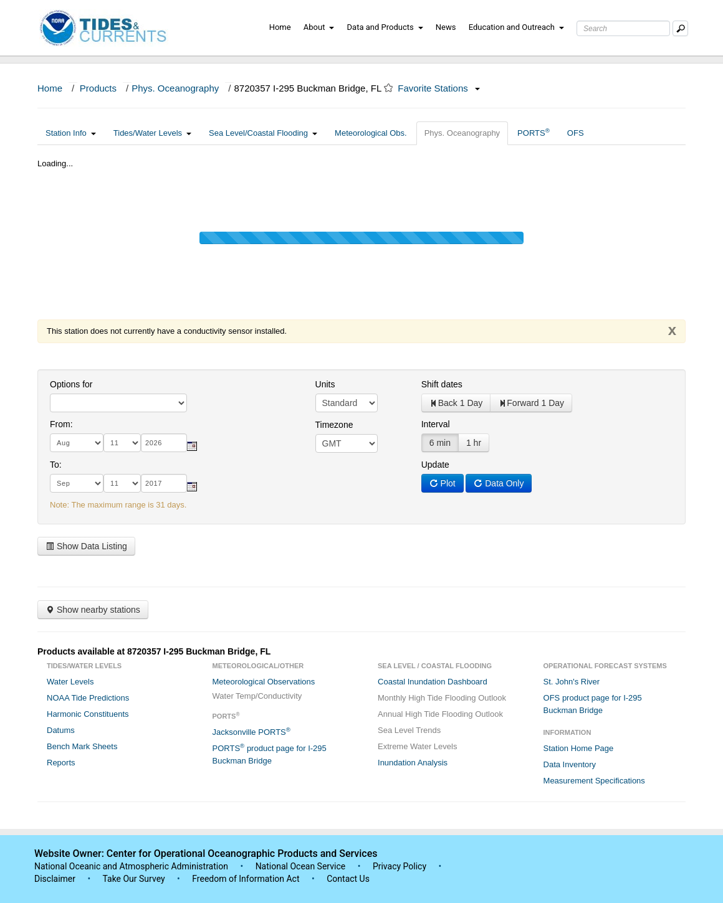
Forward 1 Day (531, 403)
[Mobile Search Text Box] (680, 28)
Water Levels (70, 681)
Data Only (499, 483)
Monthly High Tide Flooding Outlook (442, 697)
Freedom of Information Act (245, 879)
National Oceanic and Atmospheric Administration (131, 866)
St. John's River (571, 681)
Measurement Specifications (594, 780)
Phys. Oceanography (175, 88)
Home (280, 27)
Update (435, 465)
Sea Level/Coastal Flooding (263, 133)
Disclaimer (54, 879)
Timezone (334, 425)
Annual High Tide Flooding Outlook (440, 714)
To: (56, 465)
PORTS (533, 132)
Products (98, 88)
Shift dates (441, 384)
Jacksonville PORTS (251, 731)
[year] (164, 442)
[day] (122, 442)
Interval (435, 424)
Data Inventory (569, 764)
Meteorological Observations (264, 681)
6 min (440, 443)
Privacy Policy (399, 866)
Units (325, 384)
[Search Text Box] (623, 28)
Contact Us (348, 879)
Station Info (70, 133)
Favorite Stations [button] (439, 88)
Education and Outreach (516, 27)
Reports (61, 762)
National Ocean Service (301, 866)
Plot (442, 483)
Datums (61, 730)
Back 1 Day (456, 403)
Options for (71, 384)
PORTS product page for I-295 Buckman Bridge (270, 753)
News (446, 27)
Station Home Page (578, 748)
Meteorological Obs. (371, 133)
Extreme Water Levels (417, 746)
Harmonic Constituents (88, 714)
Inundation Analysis (413, 762)
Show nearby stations (92, 610)
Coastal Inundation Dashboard (432, 681)
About (319, 27)
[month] (76, 442)
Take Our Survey (134, 879)
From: (61, 424)
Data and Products (385, 27)
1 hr (473, 443)
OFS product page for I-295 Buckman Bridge (592, 704)
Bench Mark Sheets (82, 746)
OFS (575, 133)
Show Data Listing (86, 546)
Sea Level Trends (409, 730)
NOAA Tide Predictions (88, 697)
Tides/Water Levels (152, 133)
